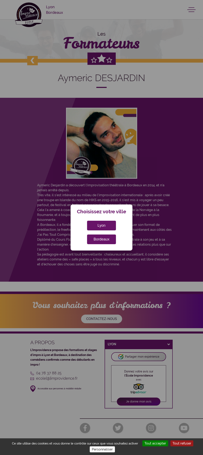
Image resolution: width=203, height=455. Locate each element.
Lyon (101, 225)
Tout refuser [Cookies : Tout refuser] (181, 443)
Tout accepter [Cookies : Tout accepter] (155, 443)
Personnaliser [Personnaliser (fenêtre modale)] (102, 449)
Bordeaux (101, 239)
